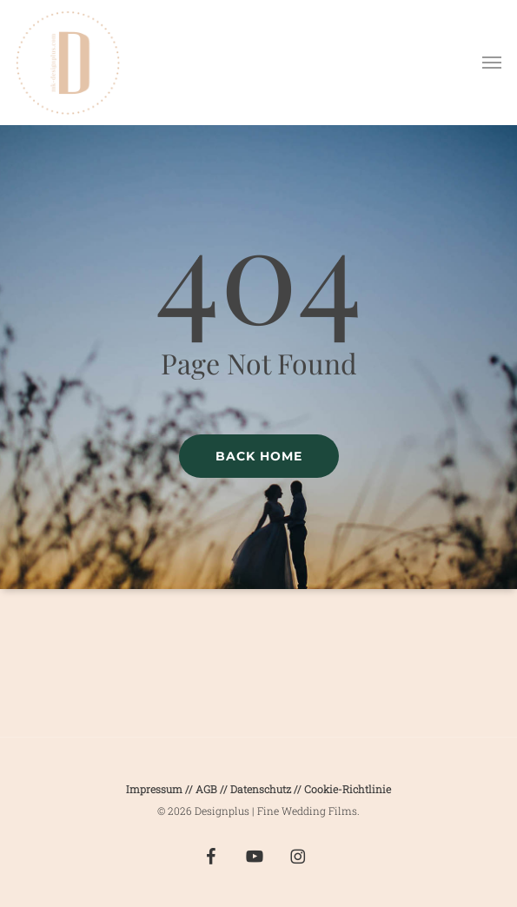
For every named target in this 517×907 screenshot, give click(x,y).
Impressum (154, 789)
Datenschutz (262, 789)
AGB (206, 789)
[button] (491, 62)
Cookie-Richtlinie (347, 789)
